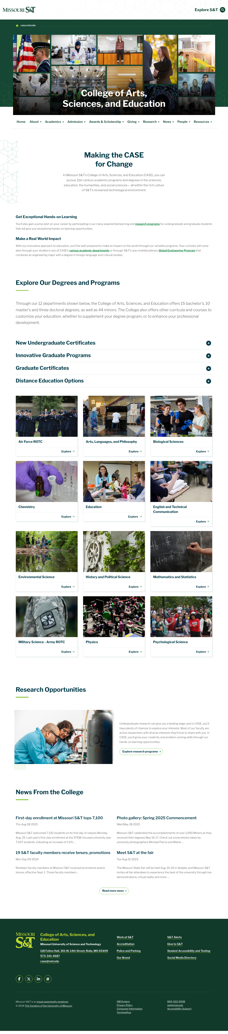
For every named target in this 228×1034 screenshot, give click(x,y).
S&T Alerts (174, 940)
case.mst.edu (28, 25)
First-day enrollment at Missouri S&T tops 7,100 (59, 821)
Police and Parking (129, 954)
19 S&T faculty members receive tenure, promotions (63, 855)
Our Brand (123, 961)
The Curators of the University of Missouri (48, 1009)
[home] (19, 10)
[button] (222, 9)
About (36, 122)
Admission (77, 122)
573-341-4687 (50, 959)
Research (152, 122)
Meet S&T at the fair (135, 855)
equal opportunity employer (52, 1005)
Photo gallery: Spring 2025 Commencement (157, 821)
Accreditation (126, 947)
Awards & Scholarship (107, 122)
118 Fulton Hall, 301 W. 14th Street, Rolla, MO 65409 (74, 954)
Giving (134, 122)
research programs (147, 224)
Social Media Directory (182, 961)
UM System (123, 1004)
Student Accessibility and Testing (188, 954)
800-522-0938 (176, 1004)
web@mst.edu (175, 1008)
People (184, 122)
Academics (55, 122)
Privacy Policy (125, 1008)
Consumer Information (130, 1012)
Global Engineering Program (177, 250)
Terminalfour (124, 1015)
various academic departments (89, 250)
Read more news (113, 894)
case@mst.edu (49, 964)
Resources (203, 122)
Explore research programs (140, 754)
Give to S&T (175, 947)
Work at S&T (125, 940)
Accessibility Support (179, 1012)
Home (21, 122)
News (169, 122)
